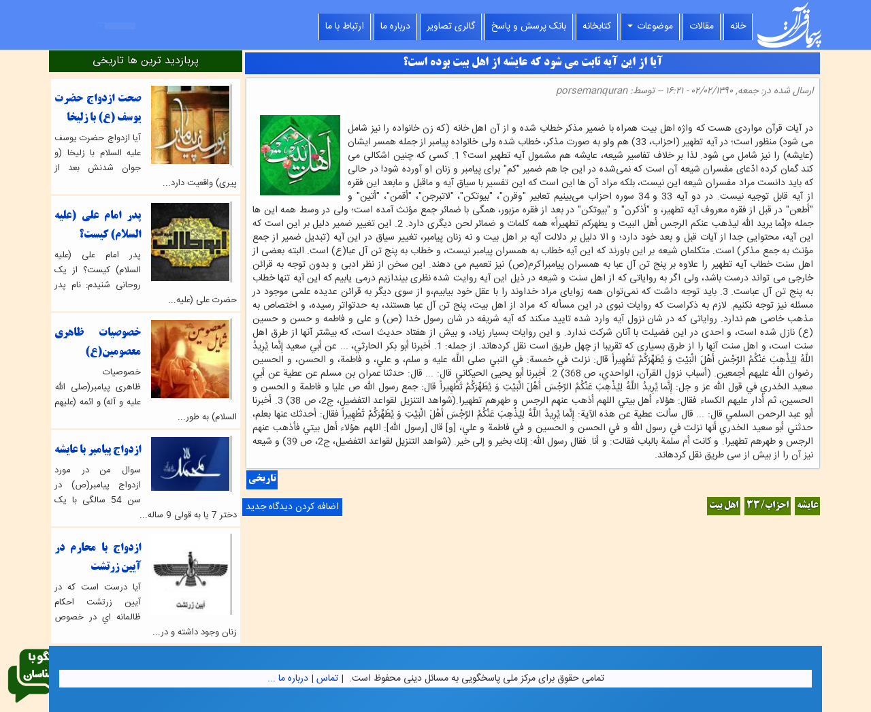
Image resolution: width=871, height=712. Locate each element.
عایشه (807, 506)
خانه (738, 26)
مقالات (701, 26)
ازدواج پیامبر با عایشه (97, 450)
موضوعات (650, 26)
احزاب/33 (767, 506)
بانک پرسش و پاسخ (528, 26)
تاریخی (262, 479)
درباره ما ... (287, 678)
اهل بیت (723, 506)
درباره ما (395, 26)
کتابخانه (596, 26)
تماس (327, 678)
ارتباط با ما (344, 26)
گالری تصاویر (451, 26)
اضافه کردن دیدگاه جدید (292, 507)
